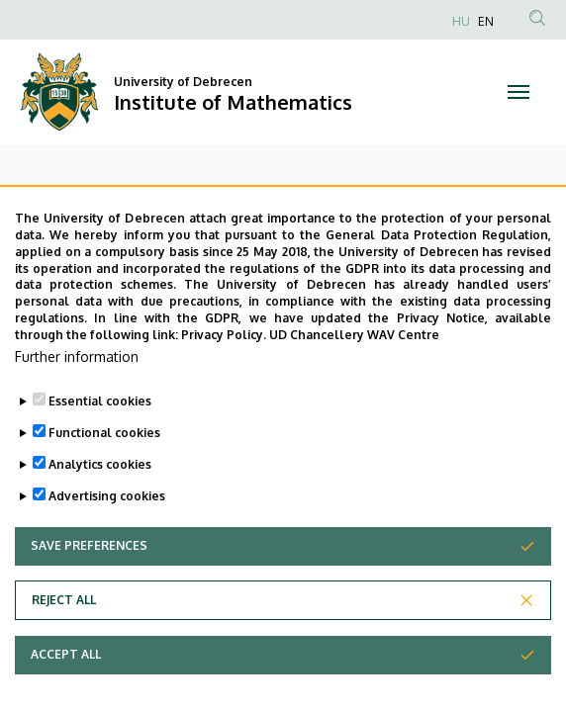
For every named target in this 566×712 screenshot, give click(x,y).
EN (486, 21)
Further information (77, 410)
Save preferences (89, 599)
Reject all (64, 654)
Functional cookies (104, 487)
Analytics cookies (99, 518)
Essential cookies (99, 455)
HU (461, 21)
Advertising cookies (106, 550)
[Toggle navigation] (519, 92)
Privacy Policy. (223, 389)
